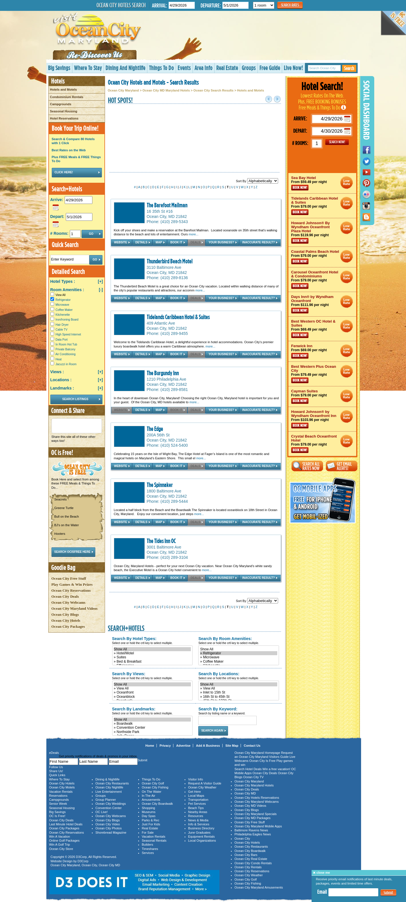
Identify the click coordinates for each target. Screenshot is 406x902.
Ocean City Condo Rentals (253, 863)
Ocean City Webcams (69, 602)
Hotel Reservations (64, 118)
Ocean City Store (61, 849)
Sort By (257, 181)
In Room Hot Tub (66, 344)
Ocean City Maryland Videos (75, 608)
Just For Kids (151, 824)
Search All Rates (307, 466)
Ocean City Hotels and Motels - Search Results (153, 82)
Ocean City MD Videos (250, 805)
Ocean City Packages (68, 626)
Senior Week (58, 803)
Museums (149, 812)
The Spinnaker (160, 484)
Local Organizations (202, 840)
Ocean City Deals (65, 596)
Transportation (198, 799)
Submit (388, 892)
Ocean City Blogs (65, 614)
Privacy (165, 745)
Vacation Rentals (61, 791)
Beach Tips (196, 808)
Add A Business (208, 745)
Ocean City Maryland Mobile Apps (258, 826)
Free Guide (270, 67)
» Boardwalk (152, 724)
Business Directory (201, 828)
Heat (59, 359)
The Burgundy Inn (163, 372)
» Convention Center (152, 728)
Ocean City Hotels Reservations (257, 797)
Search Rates (290, 5)
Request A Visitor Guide (204, 783)
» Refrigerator (238, 653)
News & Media (198, 820)
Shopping (148, 808)
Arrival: (159, 5)
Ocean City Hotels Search (121, 5)
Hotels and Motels (63, 89)
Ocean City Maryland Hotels (254, 785)
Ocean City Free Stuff (69, 578)
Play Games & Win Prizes (72, 584)
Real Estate (227, 67)
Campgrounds (61, 104)
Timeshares (150, 849)
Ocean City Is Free (262, 760)
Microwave (62, 304)
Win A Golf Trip (59, 844)
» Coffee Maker (238, 661)
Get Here (194, 791)
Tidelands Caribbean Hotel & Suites (178, 316)
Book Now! (299, 187)
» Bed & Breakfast (152, 661)
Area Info (204, 67)
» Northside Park (152, 732)
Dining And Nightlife (125, 67)
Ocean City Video (108, 824)
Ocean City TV (253, 777)
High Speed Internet (68, 334)
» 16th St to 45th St (238, 697)
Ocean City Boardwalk (157, 803)
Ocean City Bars (246, 855)
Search (349, 68)
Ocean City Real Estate (251, 859)
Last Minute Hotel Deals (66, 824)
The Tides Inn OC (161, 540)
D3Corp (81, 857)
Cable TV (62, 329)
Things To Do (161, 67)
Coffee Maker (64, 309)
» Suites (152, 657)
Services (148, 853)
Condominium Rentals (67, 97)
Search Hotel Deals (248, 769)
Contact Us (252, 745)
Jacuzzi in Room (66, 364)
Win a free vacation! (276, 769)
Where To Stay (88, 67)
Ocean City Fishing (155, 787)
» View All (152, 688)
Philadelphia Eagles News (253, 834)
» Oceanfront (152, 692)
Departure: (211, 5)
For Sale (148, 832)
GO (337, 142)
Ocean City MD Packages (253, 818)
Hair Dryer (62, 324)
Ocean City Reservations (71, 590)
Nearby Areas (197, 812)
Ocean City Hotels (66, 620)
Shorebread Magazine (111, 832)
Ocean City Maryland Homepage (257, 752)
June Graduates (199, 832)
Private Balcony (65, 349)
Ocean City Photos (109, 828)
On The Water (151, 791)
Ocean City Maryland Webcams (257, 801)
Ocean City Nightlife (109, 787)
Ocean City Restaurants (112, 783)
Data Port (62, 339)
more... (193, 234)
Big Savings (59, 67)
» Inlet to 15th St (238, 692)
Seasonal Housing (63, 111)
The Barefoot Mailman (167, 205)
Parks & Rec (150, 820)
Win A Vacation (59, 836)
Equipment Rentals (201, 836)
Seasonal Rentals (154, 840)
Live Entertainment (109, 791)
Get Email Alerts (341, 466)
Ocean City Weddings (111, 803)
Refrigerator (63, 299)
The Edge (155, 428)
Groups (249, 67)
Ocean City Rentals (248, 867)
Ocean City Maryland (123, 90)
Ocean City (89, 865)
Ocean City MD (109, 865)
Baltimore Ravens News (251, 830)
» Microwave (238, 657)
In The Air (148, 795)
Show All (152, 649)
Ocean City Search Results (213, 90)
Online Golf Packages (64, 840)
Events (184, 67)
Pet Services (197, 803)
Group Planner (106, 799)
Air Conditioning (66, 354)
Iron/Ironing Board (67, 319)
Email (322, 892)
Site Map (231, 745)
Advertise (183, 745)
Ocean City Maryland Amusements (259, 887)
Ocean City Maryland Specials (256, 814)
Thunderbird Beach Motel (170, 261)
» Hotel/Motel (152, 653)
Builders (147, 844)
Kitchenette (63, 314)
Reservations (58, 795)
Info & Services (198, 824)
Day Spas (149, 816)
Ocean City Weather (202, 787)
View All (58, 295)
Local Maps (196, 795)
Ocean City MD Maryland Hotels (166, 90)
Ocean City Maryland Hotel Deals (346, 182)
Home (149, 745)
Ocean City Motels (62, 787)
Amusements (151, 799)
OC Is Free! (57, 816)
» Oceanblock (152, 697)
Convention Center (109, 808)
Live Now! (293, 67)
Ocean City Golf (153, 783)
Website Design (62, 861)
